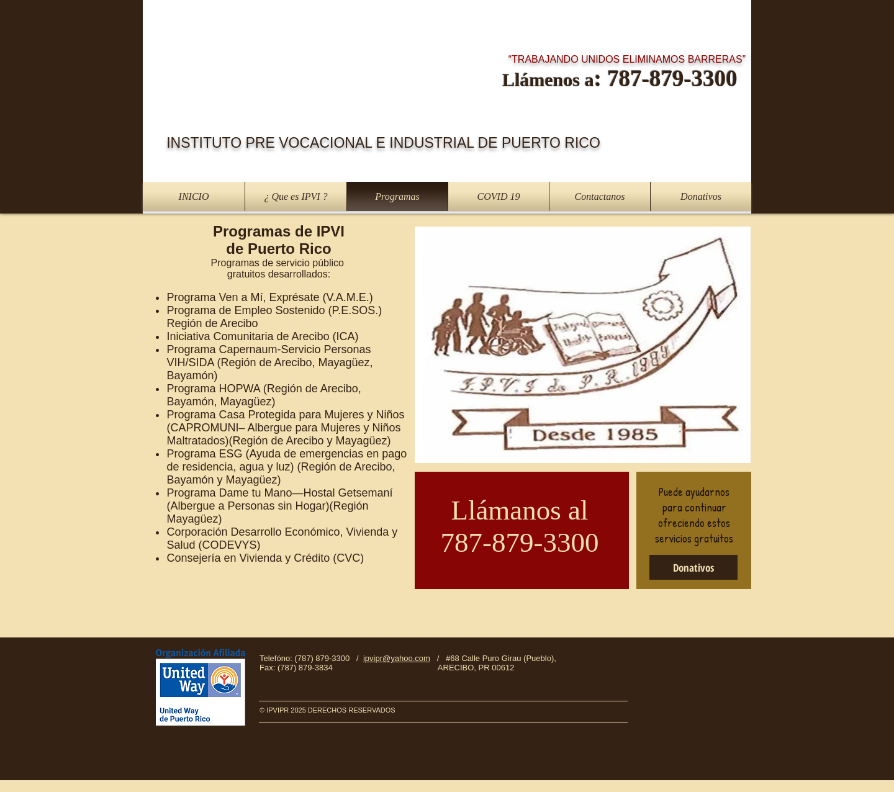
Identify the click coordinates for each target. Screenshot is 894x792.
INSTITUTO (205, 143)
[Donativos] (693, 567)
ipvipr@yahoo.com (396, 658)
